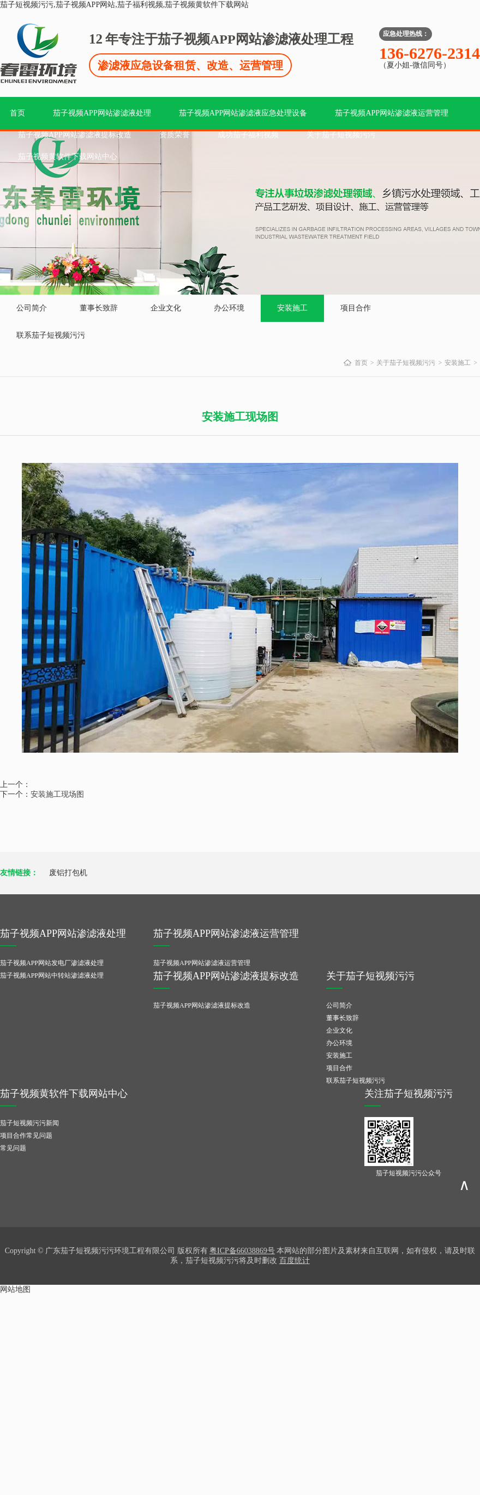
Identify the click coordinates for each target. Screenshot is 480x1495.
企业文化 (166, 308)
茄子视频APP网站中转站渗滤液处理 (52, 975)
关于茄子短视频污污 (341, 135)
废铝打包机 (68, 873)
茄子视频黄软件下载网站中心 (67, 156)
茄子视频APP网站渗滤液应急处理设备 (243, 113)
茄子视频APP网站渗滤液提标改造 (74, 135)
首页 (17, 113)
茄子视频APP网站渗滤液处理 (102, 113)
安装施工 (292, 308)
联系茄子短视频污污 (50, 335)
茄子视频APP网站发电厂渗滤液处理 (52, 963)
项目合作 (355, 308)
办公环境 (229, 308)
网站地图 (15, 1289)
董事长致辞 (99, 308)
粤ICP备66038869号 (242, 1251)
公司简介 (31, 308)
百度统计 (294, 1260)
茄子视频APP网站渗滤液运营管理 (391, 113)
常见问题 (13, 1148)
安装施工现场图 (57, 794)
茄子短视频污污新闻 (29, 1123)
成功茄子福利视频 (248, 135)
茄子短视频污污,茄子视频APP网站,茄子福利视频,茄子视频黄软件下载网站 (124, 5)
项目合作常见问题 (26, 1135)
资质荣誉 (174, 135)
